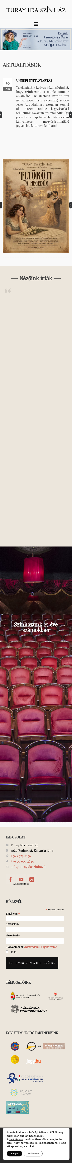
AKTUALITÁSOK (22, 64)
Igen (13, 951)
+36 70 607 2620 (22, 861)
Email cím (13, 913)
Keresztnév (12, 924)
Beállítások (33, 1153)
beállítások (16, 1139)
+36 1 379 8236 (21, 856)
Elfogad (14, 1153)
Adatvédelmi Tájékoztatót (40, 947)
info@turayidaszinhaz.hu (29, 866)
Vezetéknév (13, 935)
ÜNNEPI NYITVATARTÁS (34, 80)
